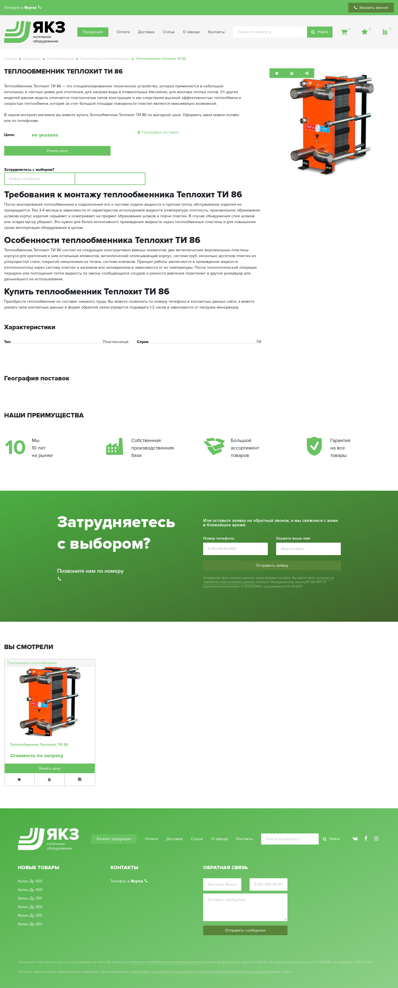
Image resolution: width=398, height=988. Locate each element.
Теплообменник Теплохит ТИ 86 (39, 744)
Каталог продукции (114, 839)
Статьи (169, 32)
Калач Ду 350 (30, 898)
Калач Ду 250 (30, 916)
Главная (10, 59)
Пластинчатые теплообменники (105, 59)
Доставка (146, 32)
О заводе (191, 32)
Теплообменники (60, 59)
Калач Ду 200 (30, 924)
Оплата (123, 32)
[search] (282, 32)
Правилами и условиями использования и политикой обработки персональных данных (199, 972)
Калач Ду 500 (30, 881)
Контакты (216, 32)
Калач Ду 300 (30, 907)
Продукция (93, 32)
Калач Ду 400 (30, 890)
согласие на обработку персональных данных (165, 962)
